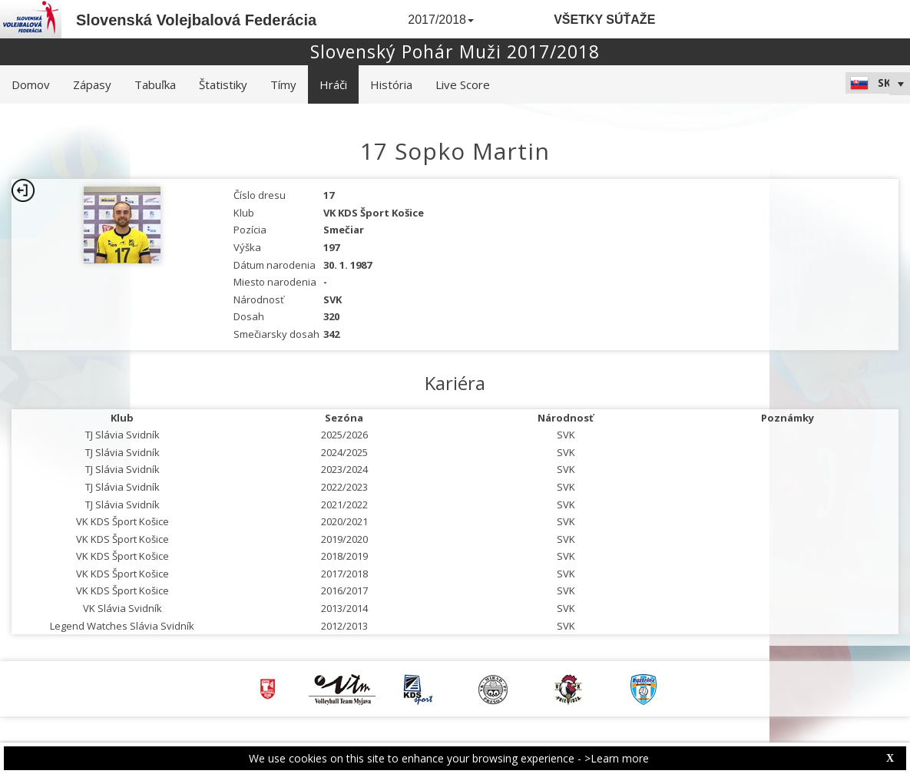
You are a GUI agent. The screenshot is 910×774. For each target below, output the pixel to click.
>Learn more (616, 758)
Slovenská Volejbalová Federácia (196, 20)
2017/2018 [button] (441, 19)
